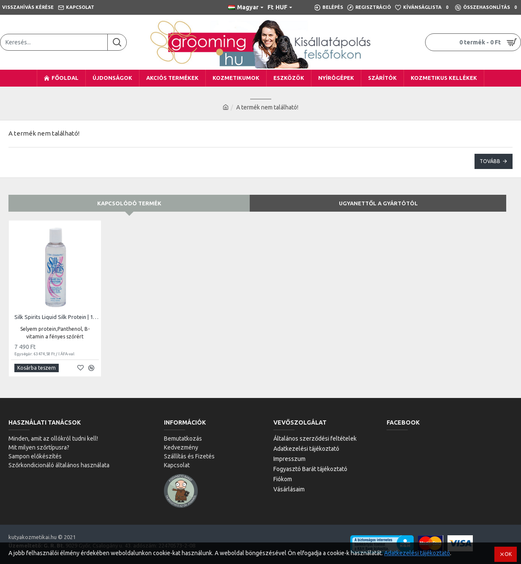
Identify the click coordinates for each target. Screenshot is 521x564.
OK (508, 554)
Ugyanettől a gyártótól (378, 203)
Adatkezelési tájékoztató (417, 553)
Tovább (490, 161)
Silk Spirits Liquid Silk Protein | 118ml (56, 317)
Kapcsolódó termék (129, 203)
